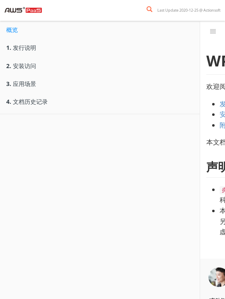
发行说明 (21, 47)
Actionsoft (211, 10)
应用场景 (21, 84)
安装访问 (21, 66)
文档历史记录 (27, 101)
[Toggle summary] (213, 31)
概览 (12, 30)
